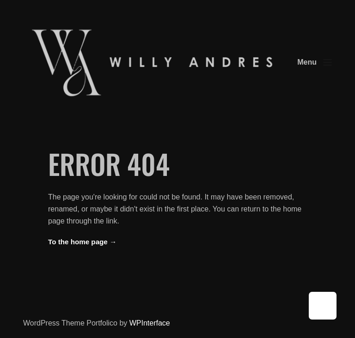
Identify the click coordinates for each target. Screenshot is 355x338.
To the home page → (82, 242)
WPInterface (149, 323)
